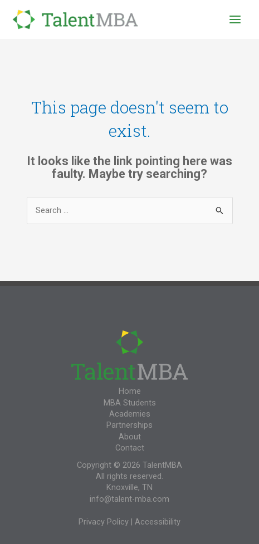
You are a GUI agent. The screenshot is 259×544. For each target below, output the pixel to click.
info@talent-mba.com (129, 499)
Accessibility (157, 522)
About (130, 437)
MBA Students (130, 403)
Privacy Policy (104, 522)
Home (130, 391)
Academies (129, 414)
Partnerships (129, 425)
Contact (129, 448)
